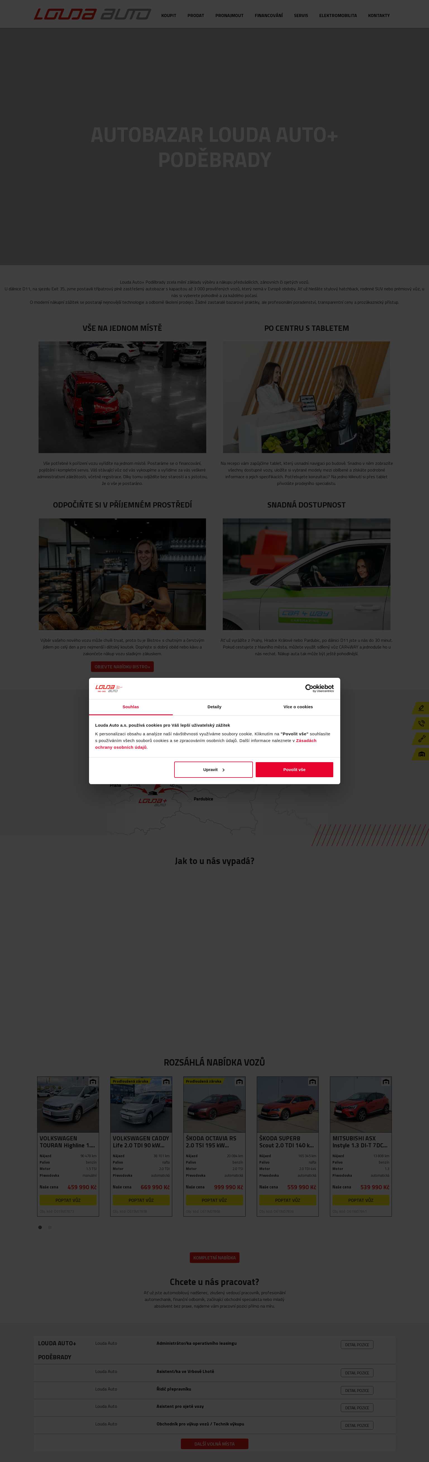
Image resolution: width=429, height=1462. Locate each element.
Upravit (213, 769)
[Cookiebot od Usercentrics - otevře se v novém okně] (309, 688)
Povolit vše (294, 769)
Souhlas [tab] (131, 706)
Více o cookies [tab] (298, 706)
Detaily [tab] (215, 706)
